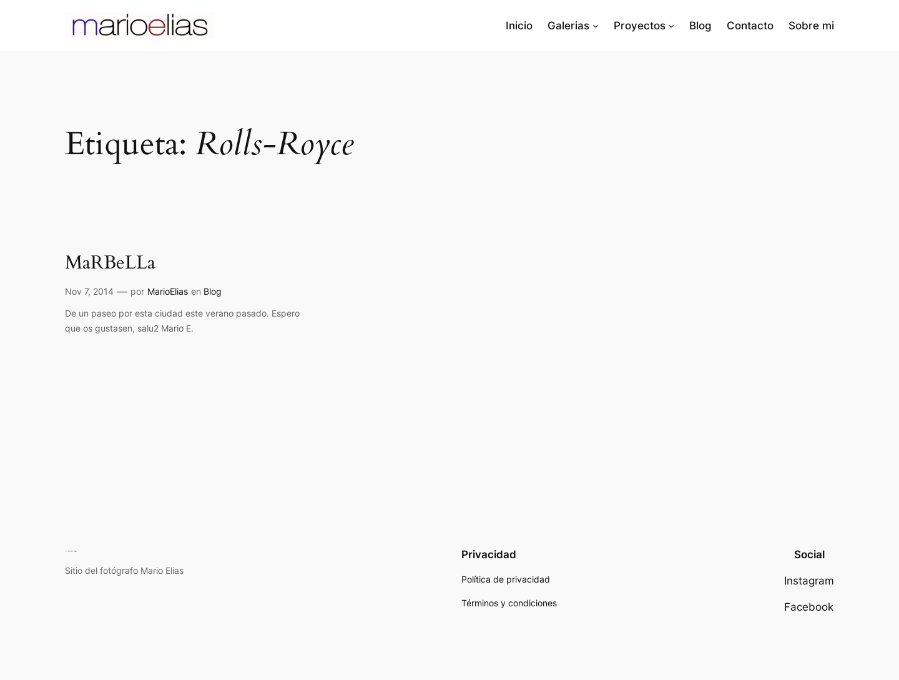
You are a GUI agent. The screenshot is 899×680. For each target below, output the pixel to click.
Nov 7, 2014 (89, 291)
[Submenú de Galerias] (595, 25)
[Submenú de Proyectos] (671, 25)
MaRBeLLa (110, 263)
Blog (213, 291)
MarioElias (167, 291)
